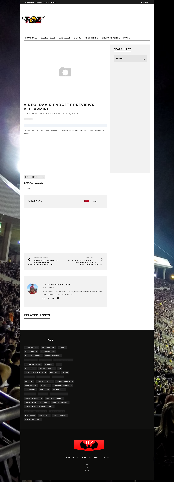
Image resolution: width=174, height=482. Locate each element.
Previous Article (42, 258)
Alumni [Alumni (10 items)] (65, 373)
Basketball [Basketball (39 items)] (29, 378)
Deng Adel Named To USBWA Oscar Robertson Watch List (43, 263)
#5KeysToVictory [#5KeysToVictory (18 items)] (31, 347)
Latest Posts (39, 177)
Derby (77, 38)
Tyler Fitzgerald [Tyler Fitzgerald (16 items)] (60, 417)
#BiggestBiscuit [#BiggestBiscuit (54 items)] (48, 347)
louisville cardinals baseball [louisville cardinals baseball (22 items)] (36, 404)
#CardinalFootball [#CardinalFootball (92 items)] (52, 356)
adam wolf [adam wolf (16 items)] (54, 373)
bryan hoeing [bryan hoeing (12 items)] (58, 378)
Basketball (48, 38)
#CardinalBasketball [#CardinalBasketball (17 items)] (33, 356)
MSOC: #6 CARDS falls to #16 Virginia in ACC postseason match (85, 263)
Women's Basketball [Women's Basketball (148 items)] (33, 421)
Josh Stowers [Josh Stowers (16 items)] (30, 391)
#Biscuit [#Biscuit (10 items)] (62, 347)
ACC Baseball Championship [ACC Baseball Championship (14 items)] (35, 373)
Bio (28, 177)
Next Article (91, 258)
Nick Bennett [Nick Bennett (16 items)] (30, 417)
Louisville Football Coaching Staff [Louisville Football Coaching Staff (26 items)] (39, 408)
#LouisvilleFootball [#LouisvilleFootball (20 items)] (33, 365)
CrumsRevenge (111, 38)
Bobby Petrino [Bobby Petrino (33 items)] (43, 378)
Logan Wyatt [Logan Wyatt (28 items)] (30, 395)
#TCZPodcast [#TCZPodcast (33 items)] (30, 369)
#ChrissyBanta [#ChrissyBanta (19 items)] (30, 360)
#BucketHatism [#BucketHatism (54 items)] (31, 351)
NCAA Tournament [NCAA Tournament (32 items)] (57, 412)
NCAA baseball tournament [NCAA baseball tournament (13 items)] (35, 412)
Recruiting (91, 38)
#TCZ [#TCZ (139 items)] (59, 365)
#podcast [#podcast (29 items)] (49, 365)
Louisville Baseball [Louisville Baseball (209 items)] (58, 395)
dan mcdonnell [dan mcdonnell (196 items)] (31, 386)
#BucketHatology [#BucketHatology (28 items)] (48, 351)
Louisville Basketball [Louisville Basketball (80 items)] (33, 399)
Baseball (65, 38)
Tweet (94, 202)
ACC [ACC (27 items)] (60, 369)
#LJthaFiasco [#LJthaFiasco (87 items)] (45, 360)
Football (31, 38)
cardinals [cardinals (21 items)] (29, 382)
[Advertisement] (113, 20)
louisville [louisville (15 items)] (43, 395)
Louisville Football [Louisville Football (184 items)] (60, 404)
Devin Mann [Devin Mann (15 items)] (45, 386)
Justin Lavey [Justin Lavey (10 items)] (44, 391)
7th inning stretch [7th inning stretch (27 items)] (47, 369)
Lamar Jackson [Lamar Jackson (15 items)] (59, 391)
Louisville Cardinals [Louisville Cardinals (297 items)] (54, 399)
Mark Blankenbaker (37, 114)
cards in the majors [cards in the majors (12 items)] (44, 382)
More (126, 38)
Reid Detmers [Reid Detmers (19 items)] (44, 417)
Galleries (29, 2)
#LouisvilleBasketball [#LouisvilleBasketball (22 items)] (63, 360)
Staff (53, 2)
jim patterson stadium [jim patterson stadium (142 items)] (63, 386)
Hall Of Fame (43, 2)
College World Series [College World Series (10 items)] (64, 382)
